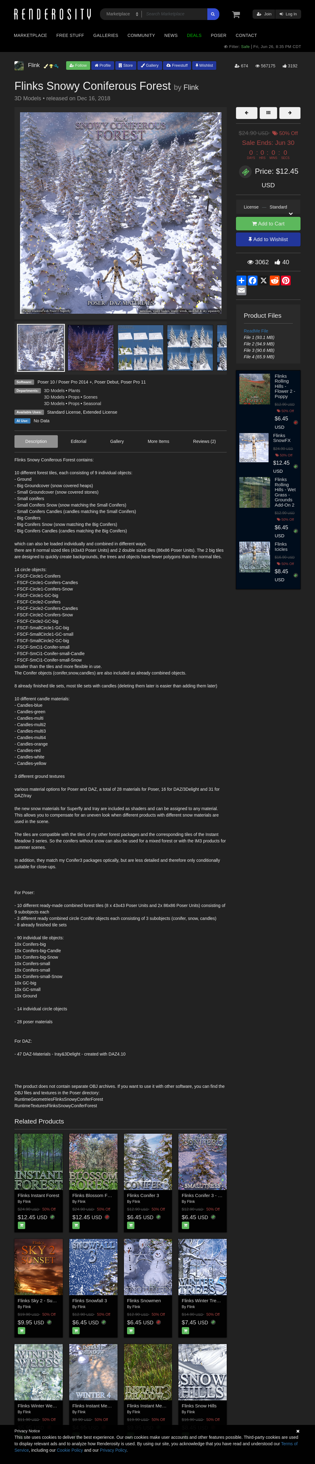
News (170, 35)
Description (36, 441)
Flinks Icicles (281, 546)
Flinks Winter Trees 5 (203, 1300)
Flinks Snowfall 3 (89, 1300)
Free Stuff (70, 35)
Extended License (100, 412)
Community (141, 35)
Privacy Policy (113, 1450)
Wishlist (204, 65)
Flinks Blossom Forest (95, 1195)
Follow (78, 65)
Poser (218, 35)
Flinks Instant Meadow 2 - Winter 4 (107, 1405)
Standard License (64, 412)
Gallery (150, 65)
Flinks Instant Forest (38, 1195)
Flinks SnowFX (282, 438)
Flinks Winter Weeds (39, 1405)
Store (126, 65)
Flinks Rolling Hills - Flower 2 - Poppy (285, 386)
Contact (246, 35)
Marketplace (30, 35)
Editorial (78, 441)
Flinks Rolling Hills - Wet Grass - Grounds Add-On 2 (285, 492)
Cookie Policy (70, 1450)
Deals (194, 35)
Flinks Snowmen (144, 1300)
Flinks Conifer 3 (143, 1195)
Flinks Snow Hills (199, 1405)
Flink (190, 87)
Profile (103, 65)
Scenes (90, 397)
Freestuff (177, 65)
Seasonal (92, 403)
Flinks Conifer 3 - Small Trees (212, 1195)
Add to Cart (268, 224)
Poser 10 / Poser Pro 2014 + (65, 382)
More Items (158, 441)
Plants (74, 390)
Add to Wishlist (268, 239)
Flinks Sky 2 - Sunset (39, 1300)
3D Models (54, 390)
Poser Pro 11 (133, 382)
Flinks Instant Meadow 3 (152, 1405)
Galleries (105, 35)
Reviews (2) (204, 441)
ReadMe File (256, 330)
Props (74, 397)
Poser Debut (106, 382)
